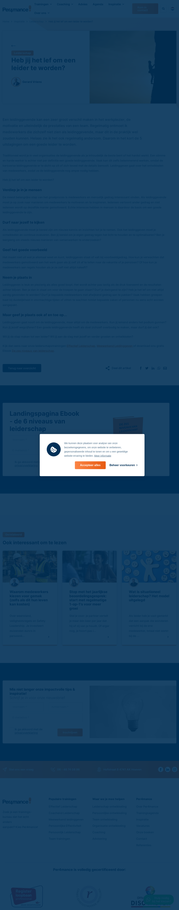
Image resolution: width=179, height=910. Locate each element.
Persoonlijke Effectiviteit (65, 825)
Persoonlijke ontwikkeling (109, 813)
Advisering (99, 838)
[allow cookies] (90, 465)
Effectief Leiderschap (81, 346)
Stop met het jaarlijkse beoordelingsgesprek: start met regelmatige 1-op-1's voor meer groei (88, 600)
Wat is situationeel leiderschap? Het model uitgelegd (149, 596)
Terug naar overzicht (22, 368)
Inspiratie (114, 4)
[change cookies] (123, 465)
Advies (82, 4)
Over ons (40, 13)
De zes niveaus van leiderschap (33, 350)
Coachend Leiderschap (64, 813)
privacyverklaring (26, 465)
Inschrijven (70, 732)
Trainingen (41, 4)
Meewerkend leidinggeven (66, 819)
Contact (141, 838)
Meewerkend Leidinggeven (115, 346)
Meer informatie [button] (102, 455)
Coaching (63, 4)
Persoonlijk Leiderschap (65, 832)
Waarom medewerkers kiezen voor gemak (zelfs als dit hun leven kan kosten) (29, 598)
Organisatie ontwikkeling (109, 825)
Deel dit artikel (121, 368)
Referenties (143, 845)
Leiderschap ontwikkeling (109, 806)
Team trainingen (59, 838)
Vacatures (143, 825)
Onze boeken (145, 832)
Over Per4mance (147, 806)
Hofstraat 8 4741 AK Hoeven (119, 769)
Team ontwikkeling (104, 819)
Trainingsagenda (147, 813)
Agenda (98, 4)
